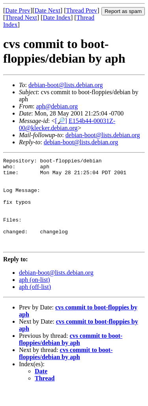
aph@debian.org (57, 106)
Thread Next (21, 17)
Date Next (47, 10)
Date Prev (17, 10)
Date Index (57, 17)
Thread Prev (81, 10)
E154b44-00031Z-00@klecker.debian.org (67, 124)
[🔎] (61, 120)
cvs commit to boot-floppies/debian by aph (70, 357)
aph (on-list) (34, 297)
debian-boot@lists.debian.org (65, 85)
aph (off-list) (35, 304)
